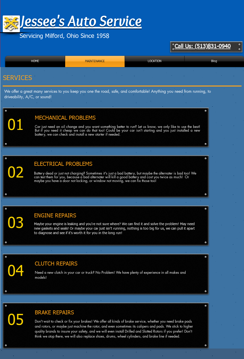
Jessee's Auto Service (81, 20)
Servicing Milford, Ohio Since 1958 (64, 36)
